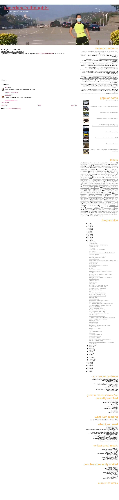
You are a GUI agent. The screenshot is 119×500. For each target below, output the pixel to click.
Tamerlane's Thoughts (26, 7)
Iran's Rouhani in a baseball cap (97, 316)
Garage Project (103, 205)
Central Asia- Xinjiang (97, 199)
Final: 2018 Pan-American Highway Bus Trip (105, 203)
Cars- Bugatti (92, 174)
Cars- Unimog (83, 194)
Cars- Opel (113, 186)
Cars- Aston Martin (102, 171)
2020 (89, 229)
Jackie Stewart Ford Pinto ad (96, 308)
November (91, 345)
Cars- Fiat (89, 177)
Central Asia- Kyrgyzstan (111, 197)
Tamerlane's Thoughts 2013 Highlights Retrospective (102, 317)
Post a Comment (5, 102)
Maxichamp (8, 95)
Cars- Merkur (87, 185)
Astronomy (97, 166)
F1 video (91, 330)
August (91, 350)
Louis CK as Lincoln (94, 299)
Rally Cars (87, 212)
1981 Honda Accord (94, 254)
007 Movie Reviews (110, 162)
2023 (89, 225)
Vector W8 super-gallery (112, 131)
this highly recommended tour (45, 53)
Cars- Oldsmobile (105, 186)
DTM (106, 202)
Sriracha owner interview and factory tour (99, 300)
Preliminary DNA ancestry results (97, 257)
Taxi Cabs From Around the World (102, 214)
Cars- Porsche (95, 188)
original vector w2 (99, 51)
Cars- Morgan (85, 186)
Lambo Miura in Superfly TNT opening (98, 285)
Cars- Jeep (93, 180)
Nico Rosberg (91, 211)
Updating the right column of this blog (98, 319)
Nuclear (100, 211)
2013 (89, 240)
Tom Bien (85, 64)
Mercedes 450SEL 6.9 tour (95, 306)
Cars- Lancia (86, 181)
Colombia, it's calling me (95, 336)
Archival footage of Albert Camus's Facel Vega (100, 271)
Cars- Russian (107, 189)
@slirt (83, 89)
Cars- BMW (110, 172)
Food (82, 206)
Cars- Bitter (93, 172)
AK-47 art (91, 268)
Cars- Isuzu (112, 179)
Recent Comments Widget (113, 93)
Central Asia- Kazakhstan (95, 197)
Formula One (92, 206)
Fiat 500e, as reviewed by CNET (97, 294)
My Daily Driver (88, 209)
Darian (83, 76)
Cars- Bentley (83, 172)
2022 (89, 226)
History (97, 208)
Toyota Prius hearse (94, 272)
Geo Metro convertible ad (95, 269)
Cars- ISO (104, 179)
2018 (89, 232)
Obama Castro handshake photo (97, 311)
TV (85, 215)
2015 (89, 237)
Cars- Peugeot (84, 188)
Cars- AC (111, 169)
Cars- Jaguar (83, 180)
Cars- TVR (106, 192)
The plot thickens (93, 297)
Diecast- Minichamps (85, 202)
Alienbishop (84, 51)
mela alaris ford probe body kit (104, 79)
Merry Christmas (93, 263)
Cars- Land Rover (97, 181)
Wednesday (92, 333)
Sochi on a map (93, 266)
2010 (89, 365)
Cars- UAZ (113, 192)
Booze (87, 167)
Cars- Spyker (89, 190)
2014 (89, 239)
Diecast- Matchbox (110, 201)
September (92, 348)
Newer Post (4, 105)
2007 (89, 370)
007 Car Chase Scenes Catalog (93, 162)
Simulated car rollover (94, 276)
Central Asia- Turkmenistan (104, 198)
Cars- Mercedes (113, 183)
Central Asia (102, 195)
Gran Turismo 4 (92, 251)
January (91, 360)
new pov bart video (100, 55)
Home (39, 105)
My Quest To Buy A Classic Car (101, 209)
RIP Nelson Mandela (94, 326)
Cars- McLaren (101, 183)
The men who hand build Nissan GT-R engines (100, 277)
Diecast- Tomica (98, 202)
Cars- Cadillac (101, 174)
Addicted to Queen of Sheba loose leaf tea (107, 118)
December (91, 242)
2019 (89, 231)
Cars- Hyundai (96, 179)
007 (81, 162)
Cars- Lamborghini (113, 180)
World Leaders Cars (95, 215)
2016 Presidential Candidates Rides (88, 164)
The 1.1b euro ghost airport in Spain (98, 309)
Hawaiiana (89, 208)
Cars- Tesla (86, 192)
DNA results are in (93, 246)
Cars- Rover (98, 189)
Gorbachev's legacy (94, 279)
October (91, 346)
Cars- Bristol (83, 174)
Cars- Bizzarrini (101, 172)
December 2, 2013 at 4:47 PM (11, 100)
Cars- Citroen (84, 176)
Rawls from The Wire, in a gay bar (97, 288)
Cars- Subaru (97, 190)
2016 (89, 235)
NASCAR (112, 209)
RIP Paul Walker (93, 343)
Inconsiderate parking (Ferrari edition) (98, 245)
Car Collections (109, 167)
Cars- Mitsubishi (104, 185)
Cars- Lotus (109, 181)
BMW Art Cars (106, 166)
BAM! (90, 291)
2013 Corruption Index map (95, 334)
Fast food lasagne (93, 323)
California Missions (97, 167)
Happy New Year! (93, 243)
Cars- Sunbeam (107, 190)
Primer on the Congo (94, 320)
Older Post (74, 105)
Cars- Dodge (108, 175)
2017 (89, 234)
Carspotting (89, 195)
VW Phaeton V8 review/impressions (109, 112)
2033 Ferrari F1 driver (94, 337)
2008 (89, 368)
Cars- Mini (95, 185)
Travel (6, 80)
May (90, 354)
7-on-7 (100, 164)
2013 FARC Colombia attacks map (97, 286)
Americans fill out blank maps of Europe (99, 313)
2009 (89, 367)
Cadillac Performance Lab (95, 331)
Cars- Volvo (99, 194)
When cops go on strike (94, 328)
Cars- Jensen (102, 180)
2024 (89, 223)
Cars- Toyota (96, 192)
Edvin (6, 87)
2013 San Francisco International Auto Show (100, 339)
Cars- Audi (112, 171)
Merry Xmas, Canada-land (95, 289)
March (90, 357)
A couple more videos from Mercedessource (100, 305)
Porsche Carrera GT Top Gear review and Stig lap (101, 342)
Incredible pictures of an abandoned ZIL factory (100, 274)
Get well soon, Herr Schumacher (97, 249)
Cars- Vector (91, 194)
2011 (89, 363)
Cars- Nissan (93, 186)
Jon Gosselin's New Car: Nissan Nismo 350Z (106, 137)
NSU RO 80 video (93, 262)
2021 (89, 228)
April (90, 356)
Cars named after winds (112, 143)
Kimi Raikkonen (107, 208)
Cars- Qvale (106, 188)
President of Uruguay (94, 259)
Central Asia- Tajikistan (89, 198)
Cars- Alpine (92, 171)
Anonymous (85, 71)
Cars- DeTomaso (98, 175)
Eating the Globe (113, 202)
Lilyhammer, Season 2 (94, 280)
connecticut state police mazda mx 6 (108, 67)
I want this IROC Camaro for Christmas (98, 265)
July (90, 351)
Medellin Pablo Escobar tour (12, 52)
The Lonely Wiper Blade (112, 100)
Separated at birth (93, 322)
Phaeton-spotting (93, 282)
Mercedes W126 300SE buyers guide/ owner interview (104, 106)
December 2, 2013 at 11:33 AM (11, 92)
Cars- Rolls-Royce (87, 189)
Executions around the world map (97, 293)
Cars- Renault (114, 188)
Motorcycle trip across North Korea (97, 296)
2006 (89, 371)
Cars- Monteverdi (114, 185)
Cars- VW (108, 194)
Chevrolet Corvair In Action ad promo (108, 124)
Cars (100, 170)
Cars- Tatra (115, 190)
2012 (89, 362)
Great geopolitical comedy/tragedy (97, 255)
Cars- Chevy (111, 174)
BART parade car (93, 314)
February (91, 359)
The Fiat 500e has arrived (95, 302)
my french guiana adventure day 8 (108, 59)
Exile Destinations (88, 203)
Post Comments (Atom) (14, 108)
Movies (115, 208)
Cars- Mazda (91, 183)
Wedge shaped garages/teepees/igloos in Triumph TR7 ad (103, 260)
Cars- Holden (108, 177)
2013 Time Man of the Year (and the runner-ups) (101, 303)
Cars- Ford (98, 177)
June (90, 353)
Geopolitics (113, 206)
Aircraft (106, 164)
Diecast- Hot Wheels (96, 201)
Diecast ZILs (92, 283)
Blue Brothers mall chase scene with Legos (99, 325)
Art (90, 166)
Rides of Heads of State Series (101, 212)
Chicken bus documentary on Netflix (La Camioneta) (105, 126)
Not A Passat (92, 248)
